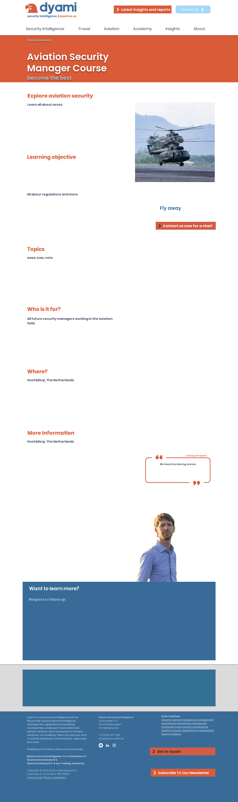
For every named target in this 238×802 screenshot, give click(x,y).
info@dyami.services (111, 738)
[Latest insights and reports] (142, 9)
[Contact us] (193, 9)
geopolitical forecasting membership (184, 723)
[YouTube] (101, 745)
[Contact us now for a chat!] (186, 226)
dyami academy (171, 734)
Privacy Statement (55, 777)
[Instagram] (114, 745)
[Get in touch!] (182, 751)
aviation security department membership (187, 730)
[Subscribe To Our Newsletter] (183, 773)
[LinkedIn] (107, 745)
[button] (49, 29)
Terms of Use (34, 777)
